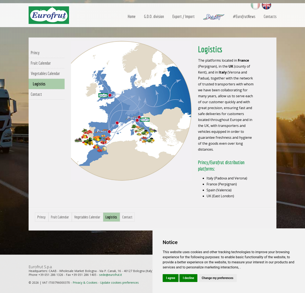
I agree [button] (170, 278)
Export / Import (183, 16)
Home (132, 16)
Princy (35, 52)
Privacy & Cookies (85, 283)
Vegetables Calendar (45, 73)
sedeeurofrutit (110, 275)
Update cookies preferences (119, 283)
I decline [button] (188, 278)
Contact (36, 94)
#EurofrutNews (244, 16)
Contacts (270, 16)
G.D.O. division (154, 16)
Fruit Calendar (41, 63)
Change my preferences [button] (217, 278)
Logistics (39, 83)
